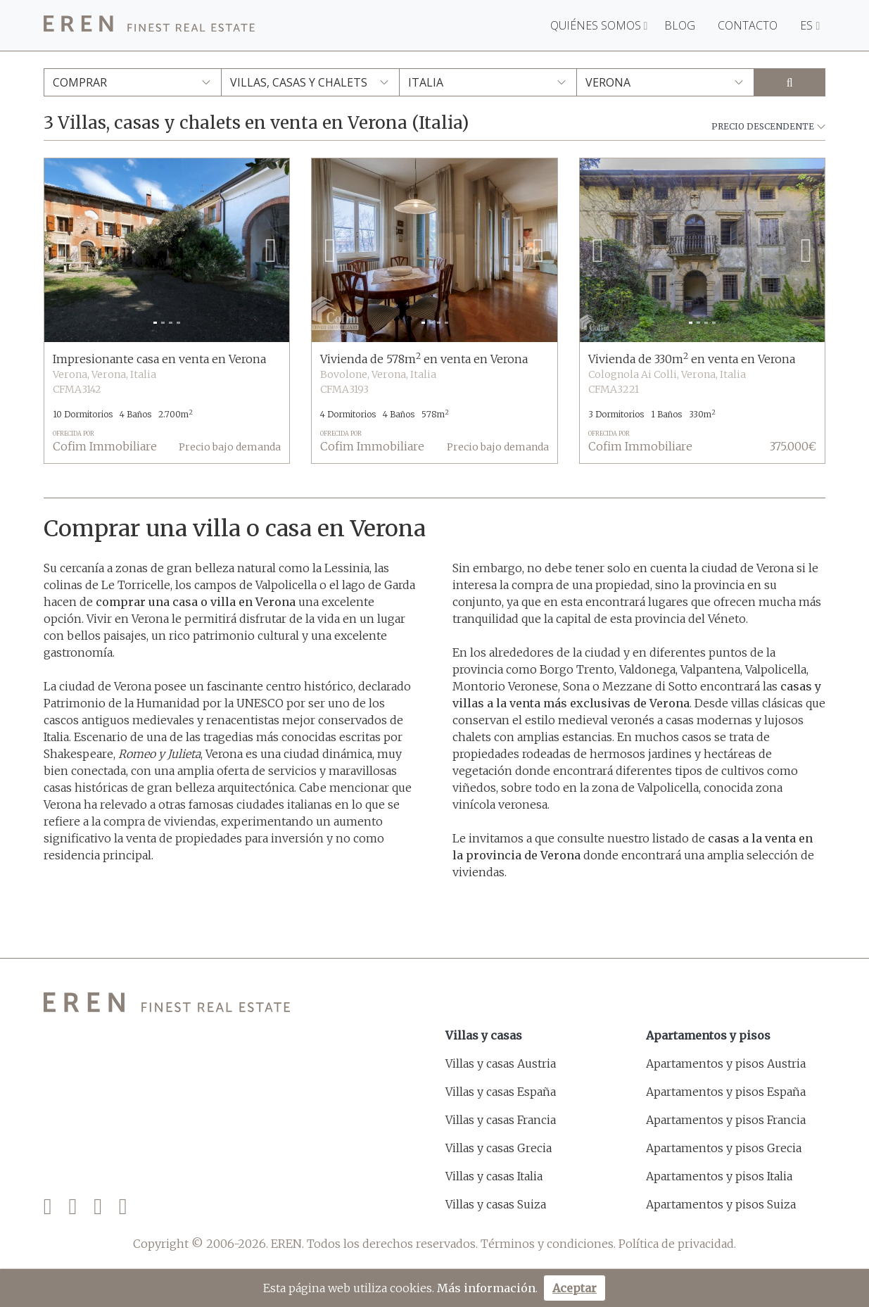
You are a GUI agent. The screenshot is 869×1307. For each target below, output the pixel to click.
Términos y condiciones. (548, 1244)
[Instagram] (98, 1206)
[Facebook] (48, 1206)
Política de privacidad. (677, 1244)
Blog (679, 25)
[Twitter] (72, 1206)
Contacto (748, 25)
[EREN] (149, 25)
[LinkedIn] (123, 1206)
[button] (62, 250)
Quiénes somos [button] (599, 25)
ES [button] (810, 25)
